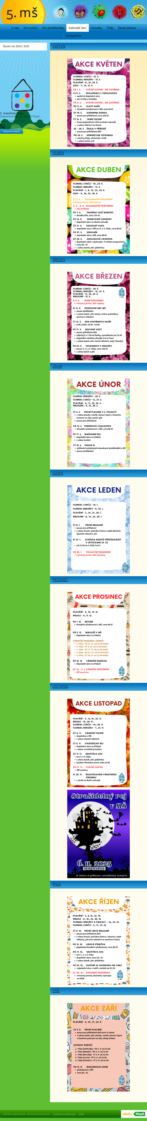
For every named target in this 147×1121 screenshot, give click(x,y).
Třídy (109, 28)
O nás (15, 28)
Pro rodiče (31, 28)
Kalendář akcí (77, 28)
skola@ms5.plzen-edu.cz (17, 124)
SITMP (81, 1114)
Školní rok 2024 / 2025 (16, 46)
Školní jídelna (127, 28)
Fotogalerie (73, 36)
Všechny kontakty (11, 131)
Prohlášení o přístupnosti (64, 1114)
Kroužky (96, 28)
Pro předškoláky (53, 28)
